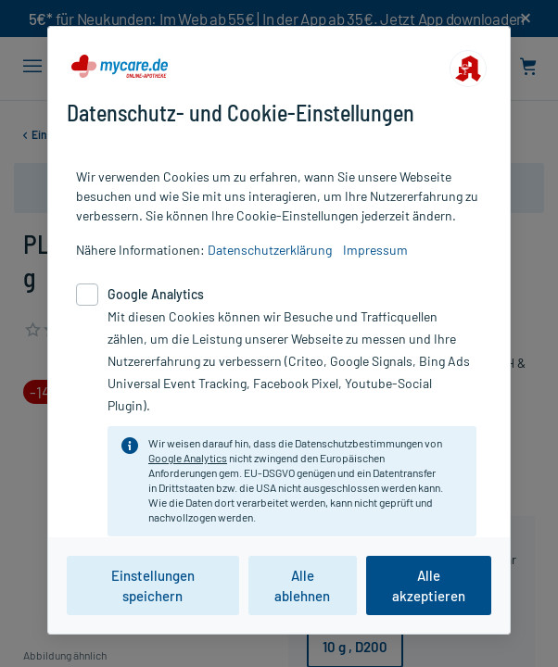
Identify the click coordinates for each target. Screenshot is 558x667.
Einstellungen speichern (153, 585)
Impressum (375, 250)
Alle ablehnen (302, 585)
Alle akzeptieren (428, 585)
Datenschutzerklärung (270, 250)
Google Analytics (187, 457)
